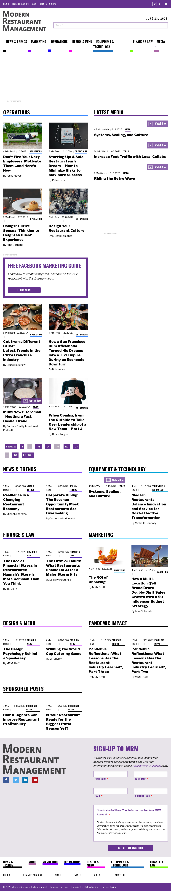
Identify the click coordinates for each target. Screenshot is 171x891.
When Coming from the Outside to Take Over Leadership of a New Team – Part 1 (67, 422)
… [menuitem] (29, 446)
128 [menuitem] (76, 446)
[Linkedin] (160, 4)
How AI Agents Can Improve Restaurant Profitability (21, 719)
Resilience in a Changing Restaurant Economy (16, 502)
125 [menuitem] (47, 446)
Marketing (119, 570)
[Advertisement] (85, 77)
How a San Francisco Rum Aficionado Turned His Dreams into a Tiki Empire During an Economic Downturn (67, 352)
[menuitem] (6, 3)
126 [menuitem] (57, 446)
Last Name (140, 779)
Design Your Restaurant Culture (66, 228)
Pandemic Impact (116, 641)
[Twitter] (154, 4)
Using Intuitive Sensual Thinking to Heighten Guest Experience (21, 233)
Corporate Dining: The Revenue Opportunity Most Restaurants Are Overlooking (62, 504)
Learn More (24, 290)
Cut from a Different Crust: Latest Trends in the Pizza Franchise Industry (21, 350)
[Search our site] (108, 25)
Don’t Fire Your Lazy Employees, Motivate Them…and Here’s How (22, 164)
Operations (35, 151)
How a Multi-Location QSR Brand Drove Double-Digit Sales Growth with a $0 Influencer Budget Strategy (148, 592)
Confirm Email (142, 796)
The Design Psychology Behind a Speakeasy (20, 653)
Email (97, 796)
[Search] (165, 25)
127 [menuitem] (66, 446)
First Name (100, 779)
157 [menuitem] (15, 455)
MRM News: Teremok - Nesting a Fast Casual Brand (22, 416)
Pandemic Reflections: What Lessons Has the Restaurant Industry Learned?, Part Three (106, 660)
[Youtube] (166, 4)
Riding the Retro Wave (114, 178)
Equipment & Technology (158, 487)
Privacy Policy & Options (146, 765)
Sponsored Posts (31, 707)
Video (36, 406)
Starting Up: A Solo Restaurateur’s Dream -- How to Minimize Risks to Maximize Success (66, 166)
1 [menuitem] (22, 446)
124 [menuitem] (38, 446)
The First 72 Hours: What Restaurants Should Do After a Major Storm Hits (63, 568)
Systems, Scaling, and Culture (121, 135)
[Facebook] (149, 4)
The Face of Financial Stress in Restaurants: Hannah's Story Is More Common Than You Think (21, 572)
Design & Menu (31, 641)
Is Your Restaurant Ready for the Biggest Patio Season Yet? (63, 722)
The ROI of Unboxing (98, 579)
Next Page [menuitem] (27, 455)
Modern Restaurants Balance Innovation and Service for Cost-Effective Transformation (148, 506)
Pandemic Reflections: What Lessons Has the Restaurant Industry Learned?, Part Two (148, 660)
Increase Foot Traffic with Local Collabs (130, 156)
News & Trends (30, 487)
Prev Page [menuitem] (11, 446)
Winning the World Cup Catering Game (63, 651)
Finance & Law (32, 553)
